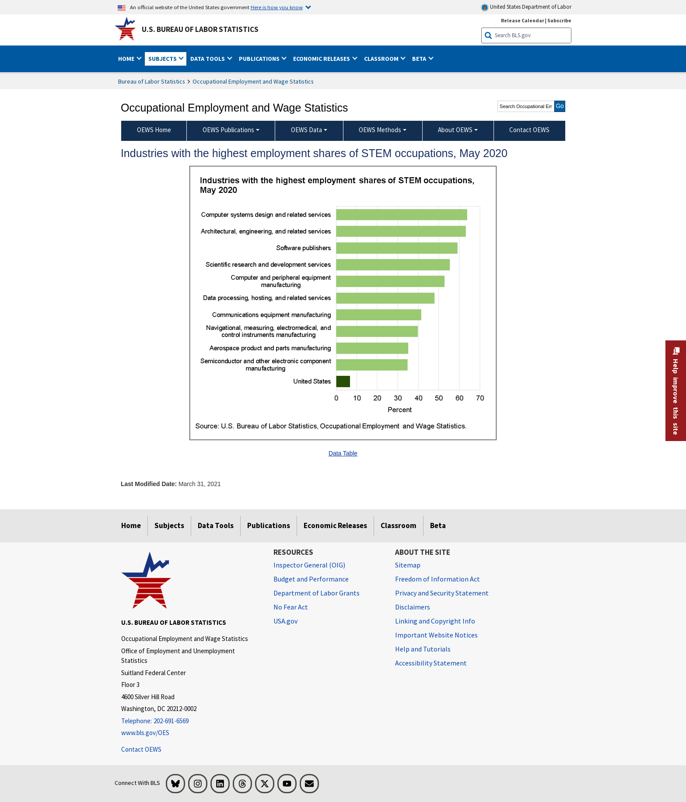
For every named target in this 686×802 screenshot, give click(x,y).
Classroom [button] (382, 59)
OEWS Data (306, 130)
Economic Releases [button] (322, 59)
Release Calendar (522, 20)
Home (131, 525)
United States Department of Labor (526, 7)
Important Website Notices (436, 634)
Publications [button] (260, 59)
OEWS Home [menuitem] (154, 130)
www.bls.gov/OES (145, 732)
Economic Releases (335, 525)
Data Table (343, 453)
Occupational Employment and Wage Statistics (253, 81)
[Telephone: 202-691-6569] (190, 721)
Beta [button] (419, 59)
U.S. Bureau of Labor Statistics (200, 29)
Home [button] (127, 59)
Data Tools (216, 525)
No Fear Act (290, 606)
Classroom (398, 525)
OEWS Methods (380, 130)
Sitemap (407, 564)
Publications (268, 525)
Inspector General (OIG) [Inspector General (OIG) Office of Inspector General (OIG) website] (309, 564)
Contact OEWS (141, 749)
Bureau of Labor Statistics (151, 81)
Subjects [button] (163, 59)
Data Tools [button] (208, 59)
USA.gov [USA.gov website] (285, 620)
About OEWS (455, 130)
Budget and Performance (311, 578)
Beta (438, 525)
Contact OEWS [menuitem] (529, 130)
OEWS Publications (228, 130)
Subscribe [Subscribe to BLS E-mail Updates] (559, 20)
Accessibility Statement (431, 662)
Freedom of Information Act (437, 578)
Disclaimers (412, 606)
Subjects (169, 525)
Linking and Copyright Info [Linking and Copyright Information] (435, 620)
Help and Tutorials (423, 648)
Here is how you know (277, 7)
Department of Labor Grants (316, 592)
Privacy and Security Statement (442, 592)
